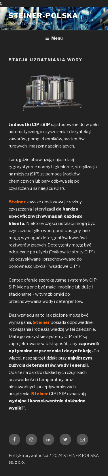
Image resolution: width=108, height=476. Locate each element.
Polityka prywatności (28, 455)
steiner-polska (43, 16)
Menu (54, 38)
